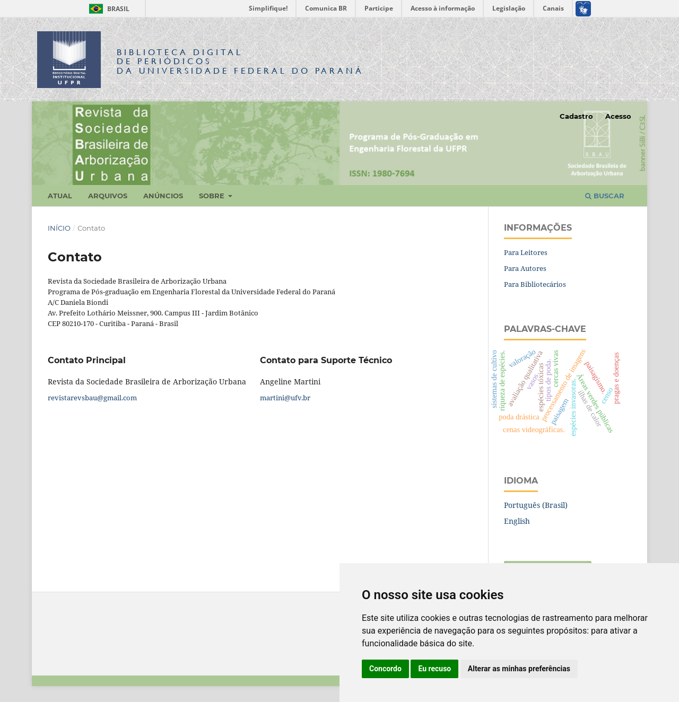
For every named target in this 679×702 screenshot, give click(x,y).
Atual (60, 195)
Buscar (604, 195)
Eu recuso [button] (434, 668)
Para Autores (525, 268)
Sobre (213, 195)
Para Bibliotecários (535, 284)
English (517, 521)
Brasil (107, 8)
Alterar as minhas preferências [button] (519, 668)
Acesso (618, 116)
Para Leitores (525, 252)
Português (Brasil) (536, 505)
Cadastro (576, 116)
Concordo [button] (385, 668)
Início (59, 228)
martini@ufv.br (285, 397)
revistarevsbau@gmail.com (92, 397)
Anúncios (163, 195)
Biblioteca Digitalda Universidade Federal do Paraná (240, 61)
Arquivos (107, 195)
